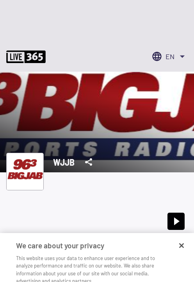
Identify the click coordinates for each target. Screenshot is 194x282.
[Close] (181, 250)
